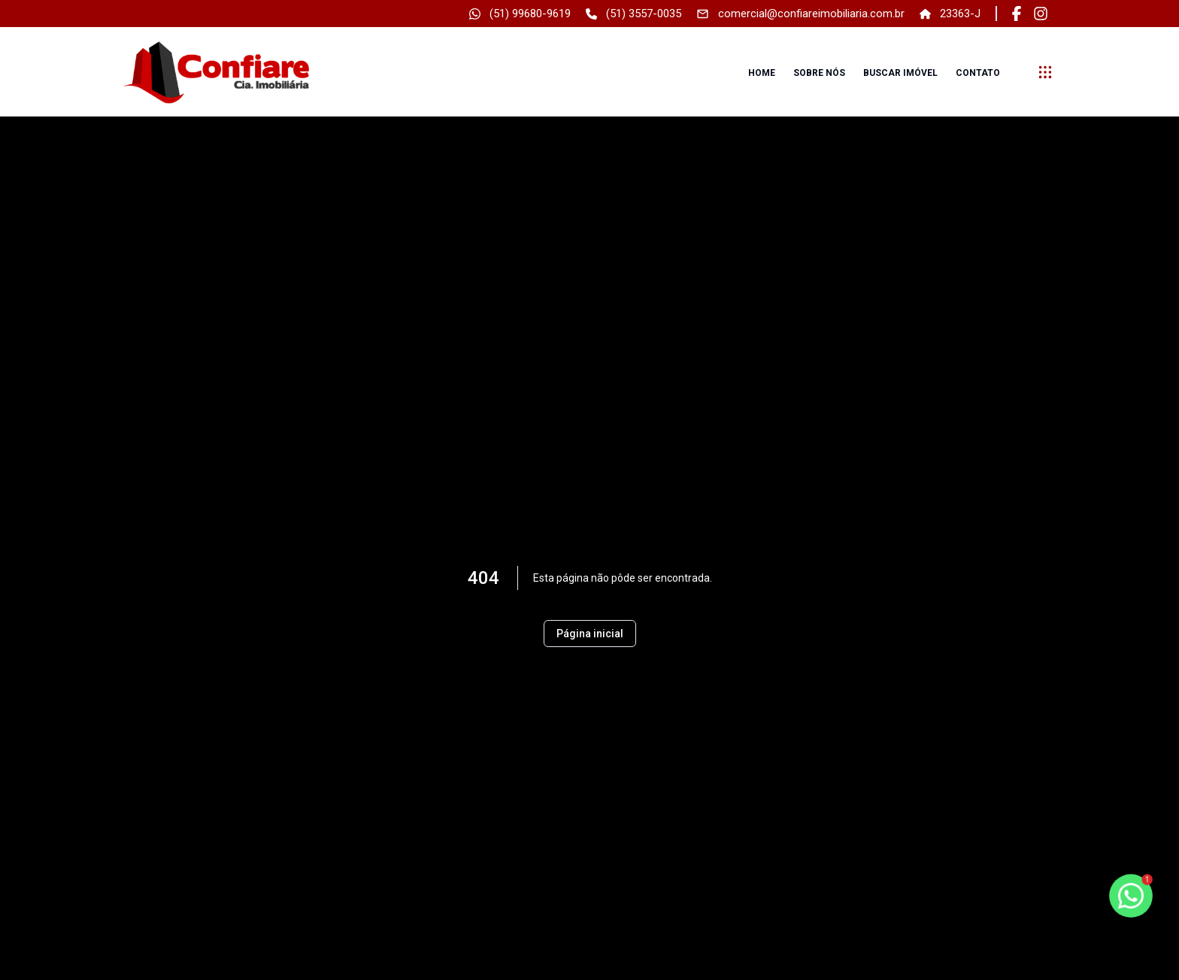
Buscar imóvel (900, 73)
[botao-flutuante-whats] (1131, 896)
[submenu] (1045, 72)
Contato (978, 73)
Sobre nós (819, 73)
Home (761, 73)
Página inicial (589, 634)
